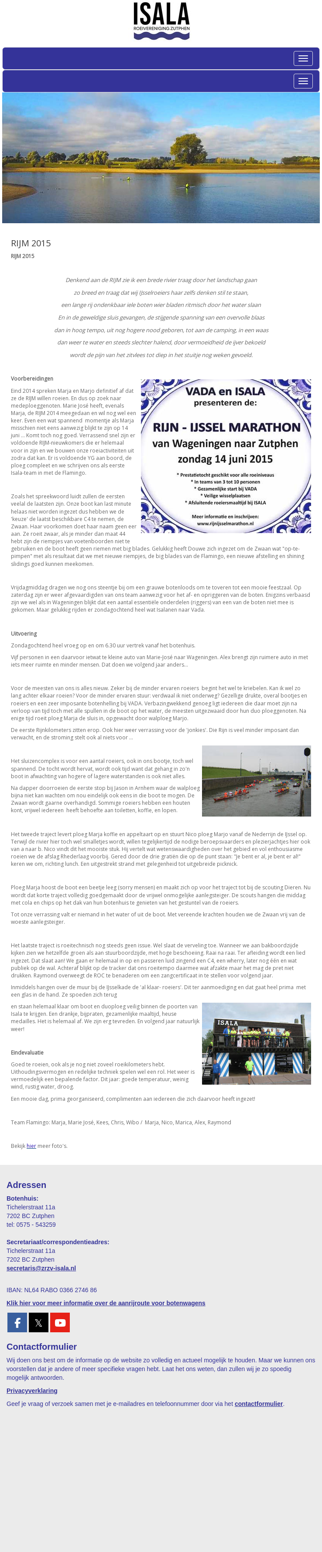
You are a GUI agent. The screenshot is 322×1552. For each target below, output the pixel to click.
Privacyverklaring (32, 1390)
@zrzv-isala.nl (41, 1268)
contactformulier (259, 1403)
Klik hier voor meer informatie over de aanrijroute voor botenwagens (106, 1303)
